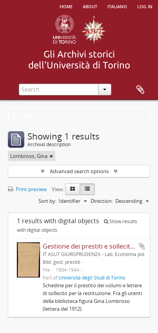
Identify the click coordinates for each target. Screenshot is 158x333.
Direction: (102, 200)
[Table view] (87, 189)
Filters (25, 115)
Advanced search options (79, 171)
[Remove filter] (51, 156)
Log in (145, 6)
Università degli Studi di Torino (91, 277)
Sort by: (47, 200)
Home (66, 6)
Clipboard (140, 90)
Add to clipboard (142, 246)
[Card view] (72, 189)
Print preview (27, 189)
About (90, 6)
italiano (117, 6)
